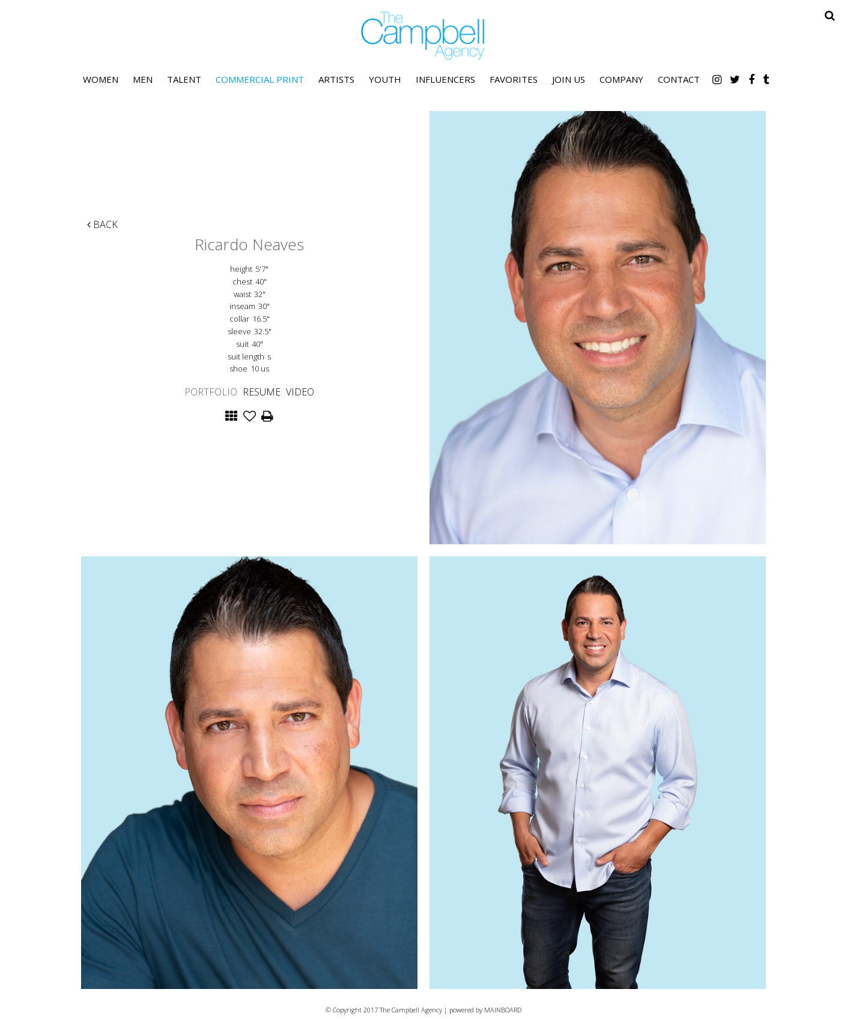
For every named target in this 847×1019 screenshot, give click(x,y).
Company (621, 79)
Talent (184, 79)
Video (300, 391)
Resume (262, 391)
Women (100, 79)
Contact (679, 79)
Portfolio (210, 391)
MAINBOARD (502, 1009)
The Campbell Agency (423, 35)
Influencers (445, 79)
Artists (336, 79)
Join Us (568, 79)
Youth (385, 79)
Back (102, 224)
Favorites (514, 79)
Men (143, 79)
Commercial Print (260, 79)
